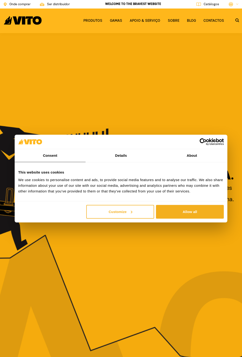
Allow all (190, 211)
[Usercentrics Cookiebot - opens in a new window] (203, 141)
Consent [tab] (50, 155)
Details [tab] (121, 155)
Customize (120, 211)
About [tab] (192, 155)
